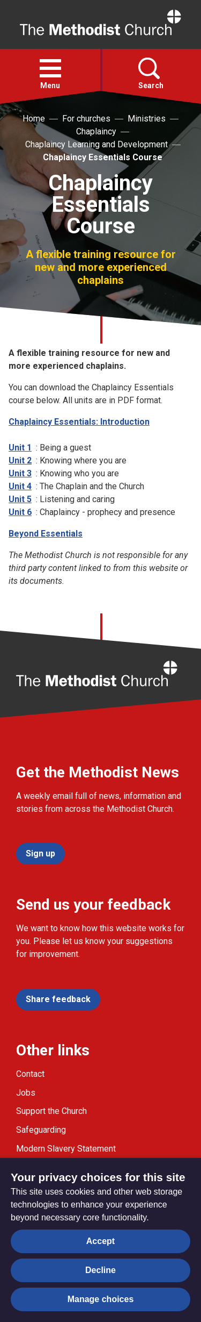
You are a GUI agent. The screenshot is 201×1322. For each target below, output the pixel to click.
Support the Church (51, 1111)
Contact (30, 1074)
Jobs (25, 1093)
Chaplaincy (96, 131)
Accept (100, 1241)
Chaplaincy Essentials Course (102, 157)
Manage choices (101, 1299)
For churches (86, 118)
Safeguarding (41, 1130)
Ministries (147, 118)
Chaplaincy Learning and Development (96, 144)
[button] (50, 68)
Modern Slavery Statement (66, 1149)
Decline (100, 1270)
